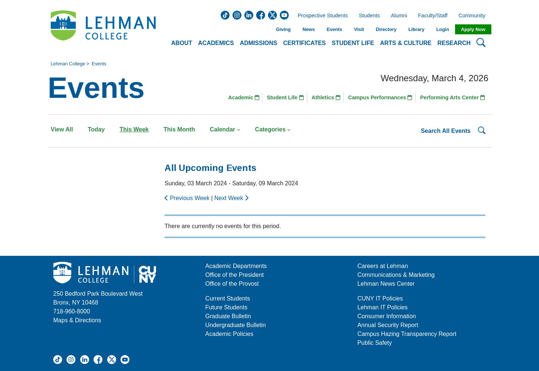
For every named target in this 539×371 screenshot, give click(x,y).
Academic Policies (229, 334)
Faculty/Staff (433, 15)
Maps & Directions (77, 320)
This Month (179, 129)
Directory (386, 29)
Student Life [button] (353, 43)
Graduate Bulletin (228, 316)
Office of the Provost (232, 284)
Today (96, 129)
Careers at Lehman (382, 266)
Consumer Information (386, 316)
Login (442, 29)
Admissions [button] (258, 43)
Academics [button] (216, 43)
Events (334, 29)
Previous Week (188, 198)
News (308, 29)
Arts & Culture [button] (405, 43)
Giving (283, 29)
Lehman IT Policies (382, 307)
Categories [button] (273, 129)
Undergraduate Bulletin (235, 325)
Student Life (285, 97)
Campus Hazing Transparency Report (407, 334)
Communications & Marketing (396, 275)
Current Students (227, 298)
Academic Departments (236, 266)
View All (62, 129)
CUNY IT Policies (380, 298)
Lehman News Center (386, 284)
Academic (244, 97)
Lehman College (68, 63)
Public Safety (374, 343)
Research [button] (454, 43)
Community (474, 15)
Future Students (226, 307)
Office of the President (234, 275)
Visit (359, 29)
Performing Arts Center (452, 97)
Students (369, 15)
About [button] (181, 43)
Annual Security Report (387, 325)
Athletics (326, 97)
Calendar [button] (225, 129)
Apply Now (473, 29)
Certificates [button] (304, 43)
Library (416, 29)
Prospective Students (320, 15)
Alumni (399, 15)
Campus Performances (380, 97)
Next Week (231, 198)
